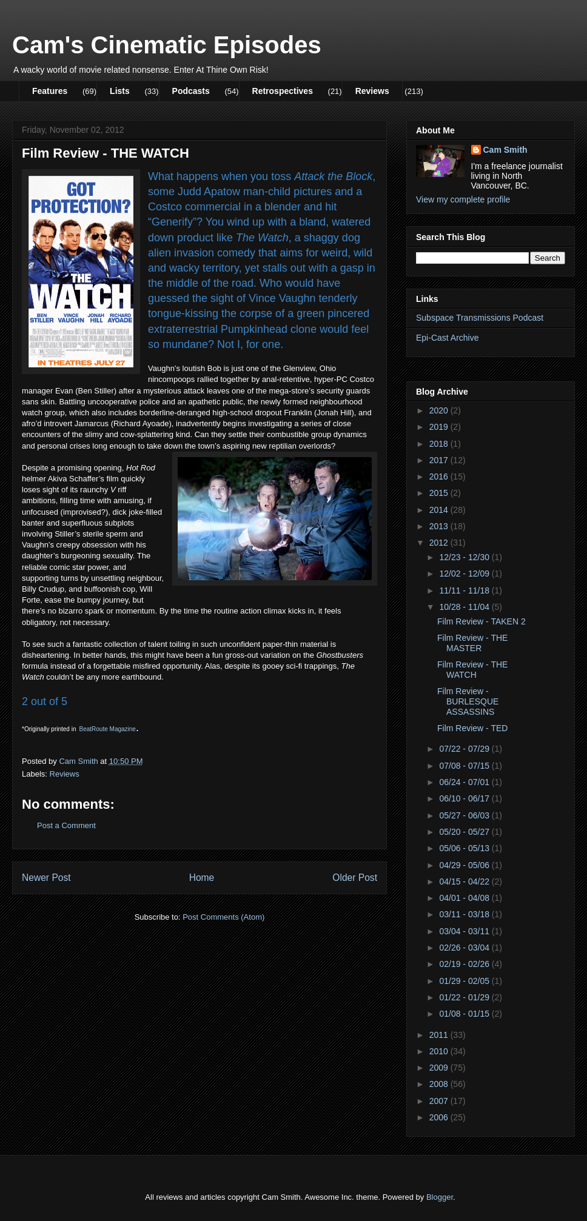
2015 (440, 493)
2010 (440, 1051)
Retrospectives (282, 91)
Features (49, 91)
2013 (440, 526)
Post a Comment (66, 825)
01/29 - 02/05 (465, 981)
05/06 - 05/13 (465, 848)
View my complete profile (463, 199)
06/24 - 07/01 (465, 782)
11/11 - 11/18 (465, 590)
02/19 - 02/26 (465, 964)
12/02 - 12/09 (465, 573)
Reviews (372, 91)
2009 (440, 1067)
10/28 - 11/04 (465, 607)
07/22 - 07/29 (465, 749)
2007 (440, 1101)
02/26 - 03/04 (465, 947)
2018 (440, 444)
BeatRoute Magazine (107, 729)
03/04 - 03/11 (465, 931)
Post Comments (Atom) (223, 917)
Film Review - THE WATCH (472, 670)
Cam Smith (505, 150)
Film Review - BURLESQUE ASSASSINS (467, 701)
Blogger (439, 1197)
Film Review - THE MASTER (472, 643)
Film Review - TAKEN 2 (481, 621)
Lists (120, 91)
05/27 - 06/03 (465, 815)
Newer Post (46, 877)
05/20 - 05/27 (465, 832)
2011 (440, 1035)
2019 (440, 427)
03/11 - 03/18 (465, 914)
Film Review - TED (472, 728)
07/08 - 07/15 (465, 766)
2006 (440, 1117)
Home (202, 877)
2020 (440, 410)
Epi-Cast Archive (447, 338)
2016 (440, 476)
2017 (440, 460)
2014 (440, 510)
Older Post (354, 877)
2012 (440, 542)
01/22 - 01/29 (465, 997)
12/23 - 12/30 (465, 557)
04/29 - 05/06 (465, 865)
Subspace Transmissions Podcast (479, 318)
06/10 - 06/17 (465, 798)
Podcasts (191, 91)
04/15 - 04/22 (465, 881)
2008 (440, 1084)
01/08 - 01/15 (465, 1014)
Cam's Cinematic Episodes (166, 45)
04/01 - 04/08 (465, 898)
